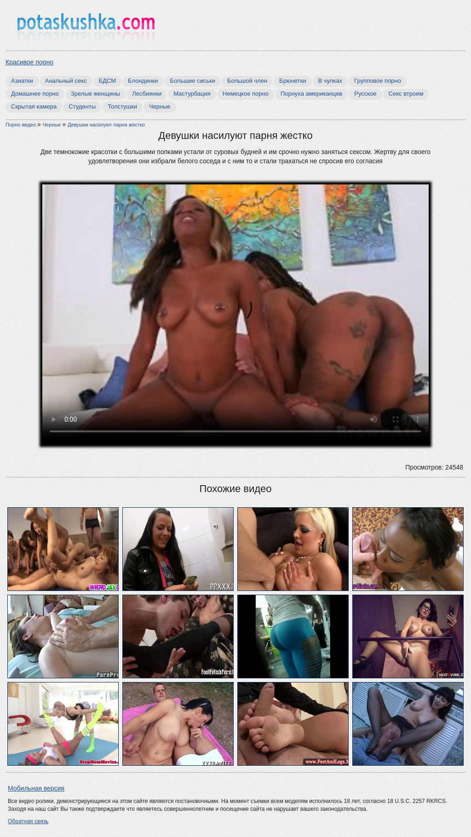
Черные (160, 106)
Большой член (247, 80)
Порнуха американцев (311, 93)
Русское (365, 93)
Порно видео (21, 124)
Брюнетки (292, 80)
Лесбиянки (146, 93)
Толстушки (122, 106)
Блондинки (143, 80)
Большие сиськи (192, 80)
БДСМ (107, 80)
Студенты (82, 106)
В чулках (330, 80)
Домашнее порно (35, 93)
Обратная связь (28, 821)
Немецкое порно (246, 93)
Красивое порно (29, 62)
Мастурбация (192, 93)
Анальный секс (66, 80)
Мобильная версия (36, 788)
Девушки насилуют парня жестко (106, 124)
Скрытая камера (34, 106)
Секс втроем (406, 93)
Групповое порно (377, 80)
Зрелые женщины (95, 93)
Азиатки (22, 80)
